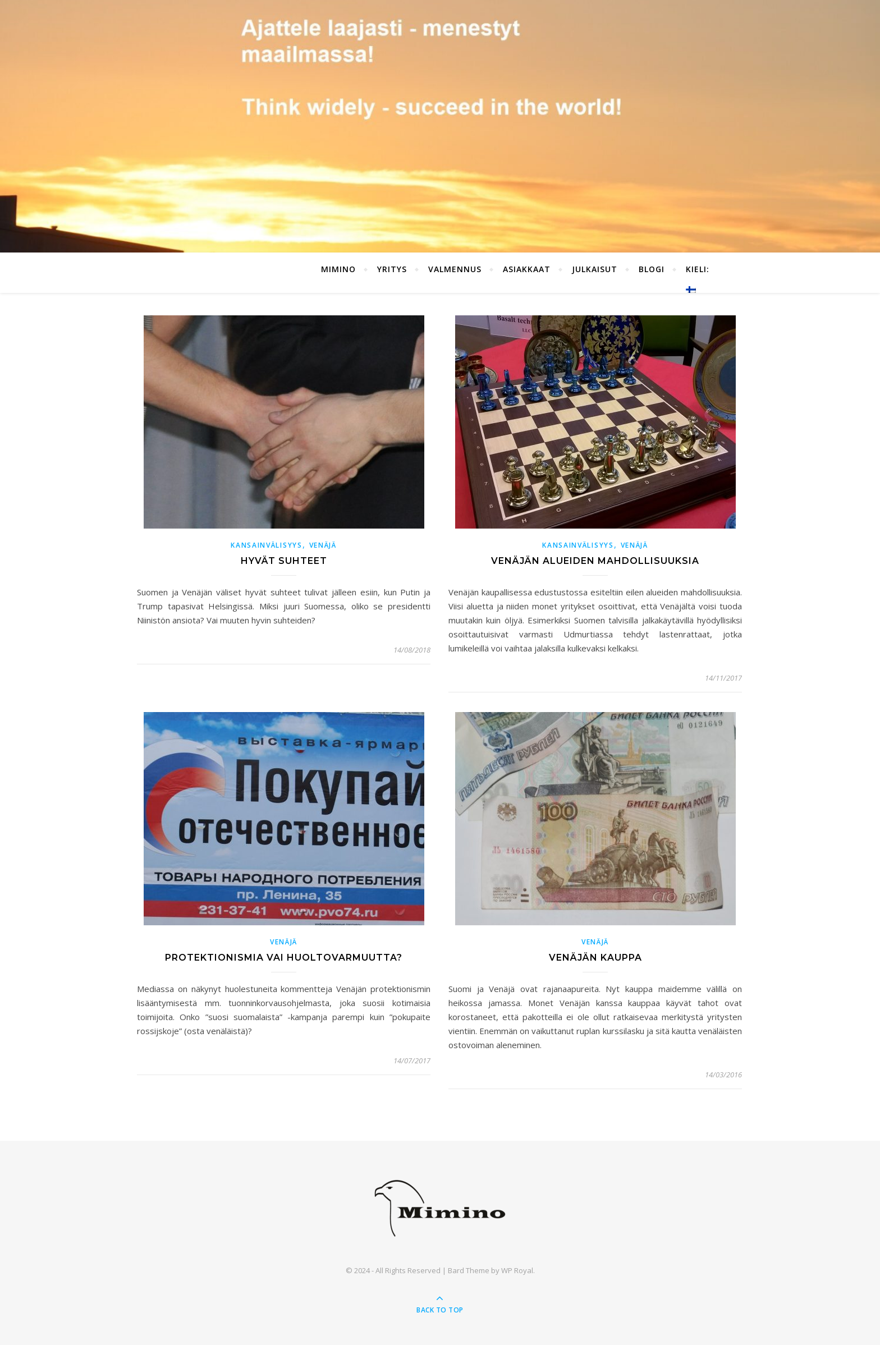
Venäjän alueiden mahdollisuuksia (595, 561)
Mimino (338, 269)
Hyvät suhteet (284, 561)
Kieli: (699, 278)
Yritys (392, 269)
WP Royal (517, 1270)
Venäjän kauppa (595, 957)
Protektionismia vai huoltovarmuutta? (283, 957)
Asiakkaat (527, 269)
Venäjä (323, 545)
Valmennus (455, 269)
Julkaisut (594, 269)
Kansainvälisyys (266, 545)
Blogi (651, 269)
